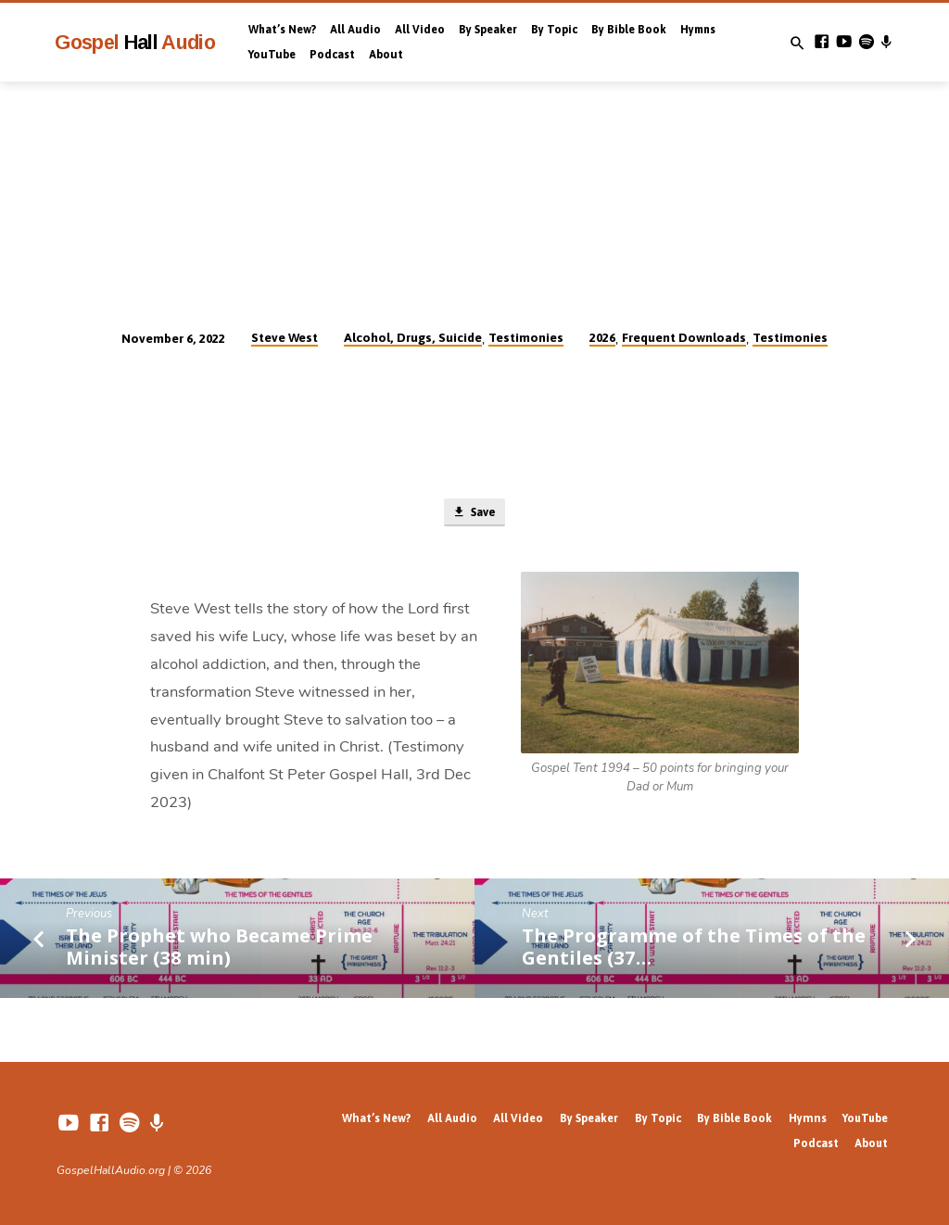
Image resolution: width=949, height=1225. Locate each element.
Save (473, 513)
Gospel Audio (135, 42)
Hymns (697, 29)
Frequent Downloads (684, 337)
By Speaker (488, 29)
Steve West (284, 337)
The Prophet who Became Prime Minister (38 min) (219, 947)
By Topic (554, 29)
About (386, 54)
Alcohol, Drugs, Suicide (413, 337)
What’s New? (282, 29)
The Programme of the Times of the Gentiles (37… (694, 947)
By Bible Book (628, 29)
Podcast (332, 54)
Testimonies (525, 337)
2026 (602, 337)
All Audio (355, 29)
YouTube (272, 54)
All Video (420, 29)
